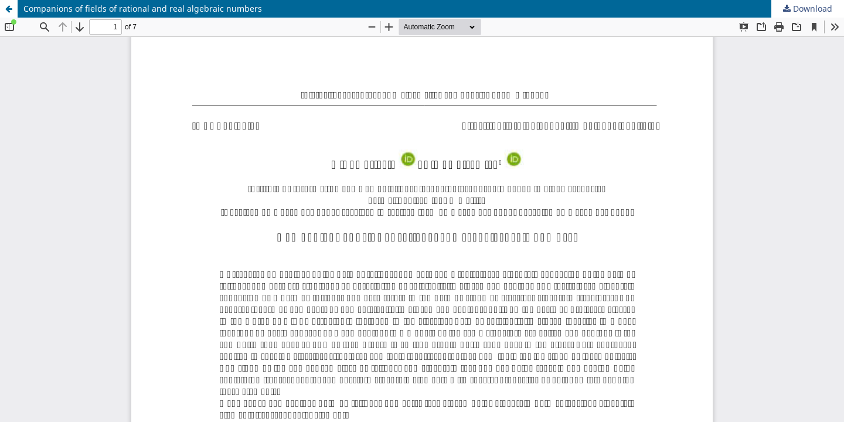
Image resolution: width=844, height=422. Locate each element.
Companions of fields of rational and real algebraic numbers (142, 8)
